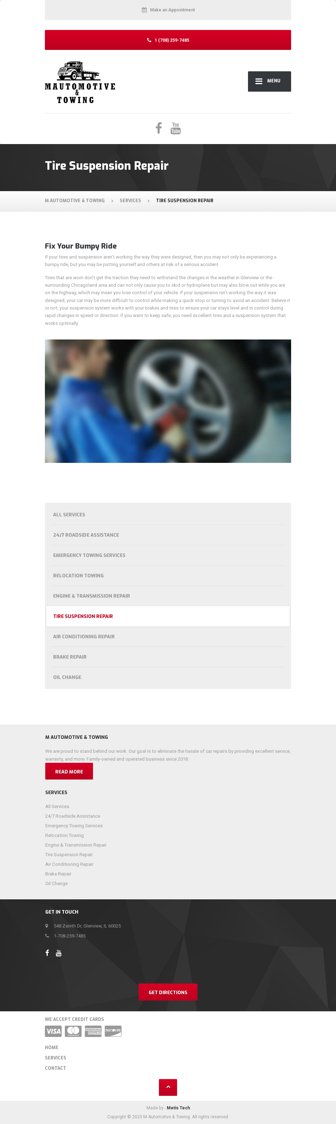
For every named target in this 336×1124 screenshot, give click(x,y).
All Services (69, 515)
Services (55, 1058)
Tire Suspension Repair (83, 616)
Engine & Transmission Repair (91, 596)
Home (51, 1048)
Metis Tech (178, 1107)
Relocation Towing (78, 576)
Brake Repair (70, 657)
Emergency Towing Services (89, 555)
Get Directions (168, 993)
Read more (69, 772)
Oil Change (67, 677)
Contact (55, 1068)
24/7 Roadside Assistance (86, 535)
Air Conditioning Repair (84, 637)
